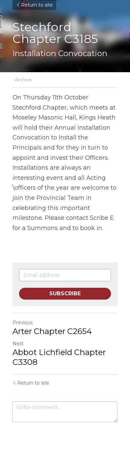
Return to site (34, 5)
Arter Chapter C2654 (52, 331)
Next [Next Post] (18, 343)
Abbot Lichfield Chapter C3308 (59, 357)
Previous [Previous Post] (22, 322)
